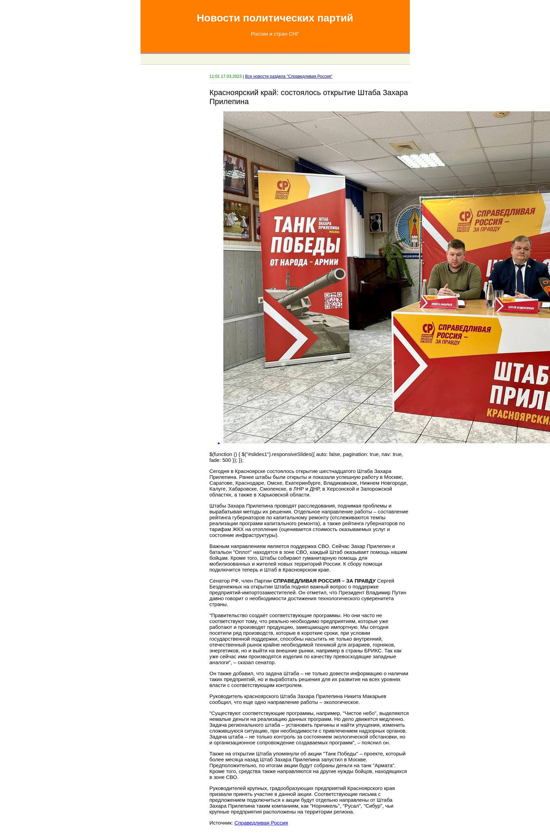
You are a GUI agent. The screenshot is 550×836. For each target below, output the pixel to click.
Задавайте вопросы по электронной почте (295, 45)
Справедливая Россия (261, 823)
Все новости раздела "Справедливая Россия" (288, 76)
